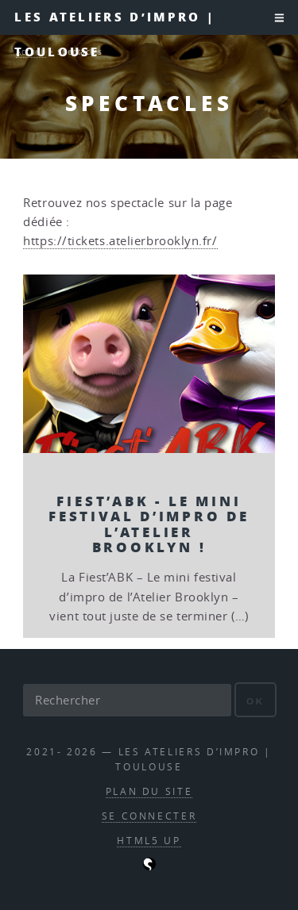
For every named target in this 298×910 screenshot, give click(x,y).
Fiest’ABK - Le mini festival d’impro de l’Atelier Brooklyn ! (149, 523)
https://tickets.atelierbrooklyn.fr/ (120, 240)
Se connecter (149, 816)
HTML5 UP (148, 841)
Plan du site (149, 791)
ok (255, 701)
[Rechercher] (127, 700)
